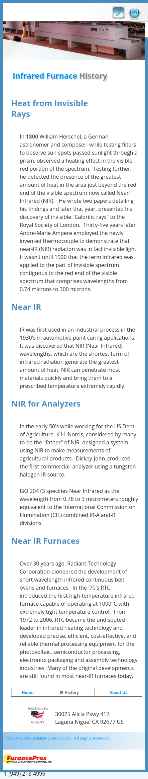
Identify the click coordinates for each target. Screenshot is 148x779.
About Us (118, 692)
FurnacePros (73, 760)
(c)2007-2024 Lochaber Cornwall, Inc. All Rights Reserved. (57, 738)
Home (28, 692)
